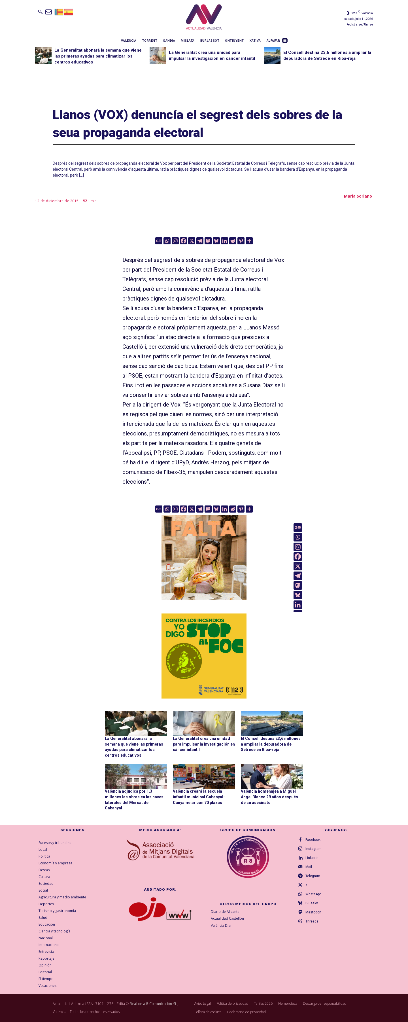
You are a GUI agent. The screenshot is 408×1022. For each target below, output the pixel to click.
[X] (191, 240)
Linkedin (311, 858)
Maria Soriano (358, 196)
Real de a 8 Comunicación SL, (154, 1003)
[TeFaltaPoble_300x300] (204, 557)
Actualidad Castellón (227, 918)
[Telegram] (199, 240)
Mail (308, 867)
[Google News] (158, 240)
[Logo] (204, 18)
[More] (249, 240)
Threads (311, 921)
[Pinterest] (241, 240)
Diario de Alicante (225, 911)
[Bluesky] (216, 240)
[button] (40, 12)
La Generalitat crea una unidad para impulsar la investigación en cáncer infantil (204, 744)
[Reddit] (232, 240)
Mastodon (313, 912)
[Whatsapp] (167, 240)
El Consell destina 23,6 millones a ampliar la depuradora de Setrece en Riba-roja (271, 744)
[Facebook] (183, 240)
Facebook (312, 840)
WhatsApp (313, 894)
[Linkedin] (224, 240)
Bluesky (311, 903)
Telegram (312, 876)
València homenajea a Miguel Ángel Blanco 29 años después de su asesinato (269, 797)
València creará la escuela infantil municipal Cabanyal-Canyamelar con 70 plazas (199, 797)
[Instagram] (175, 240)
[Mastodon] (208, 240)
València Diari (222, 925)
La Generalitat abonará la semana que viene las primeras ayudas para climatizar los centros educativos (98, 56)
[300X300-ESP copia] (204, 656)
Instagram (313, 849)
